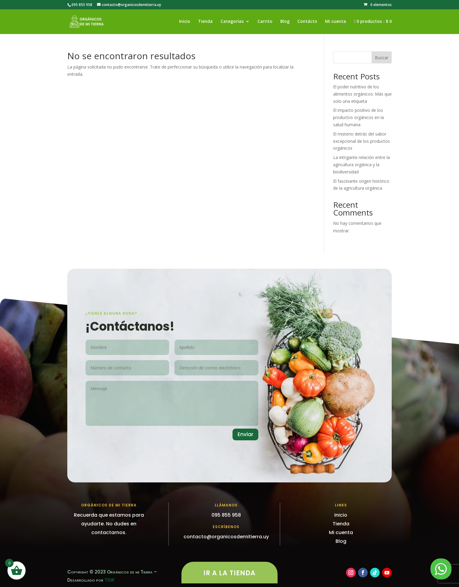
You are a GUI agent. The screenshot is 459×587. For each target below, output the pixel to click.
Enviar (245, 434)
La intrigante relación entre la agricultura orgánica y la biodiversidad (361, 164)
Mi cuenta (335, 21)
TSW (109, 580)
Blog (285, 21)
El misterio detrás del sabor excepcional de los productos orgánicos (361, 141)
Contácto (307, 21)
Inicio (184, 21)
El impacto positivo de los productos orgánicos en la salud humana (358, 117)
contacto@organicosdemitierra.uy (226, 536)
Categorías (232, 21)
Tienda (205, 21)
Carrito (264, 21)
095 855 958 (81, 4)
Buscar (381, 57)
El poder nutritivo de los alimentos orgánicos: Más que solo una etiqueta (362, 94)
